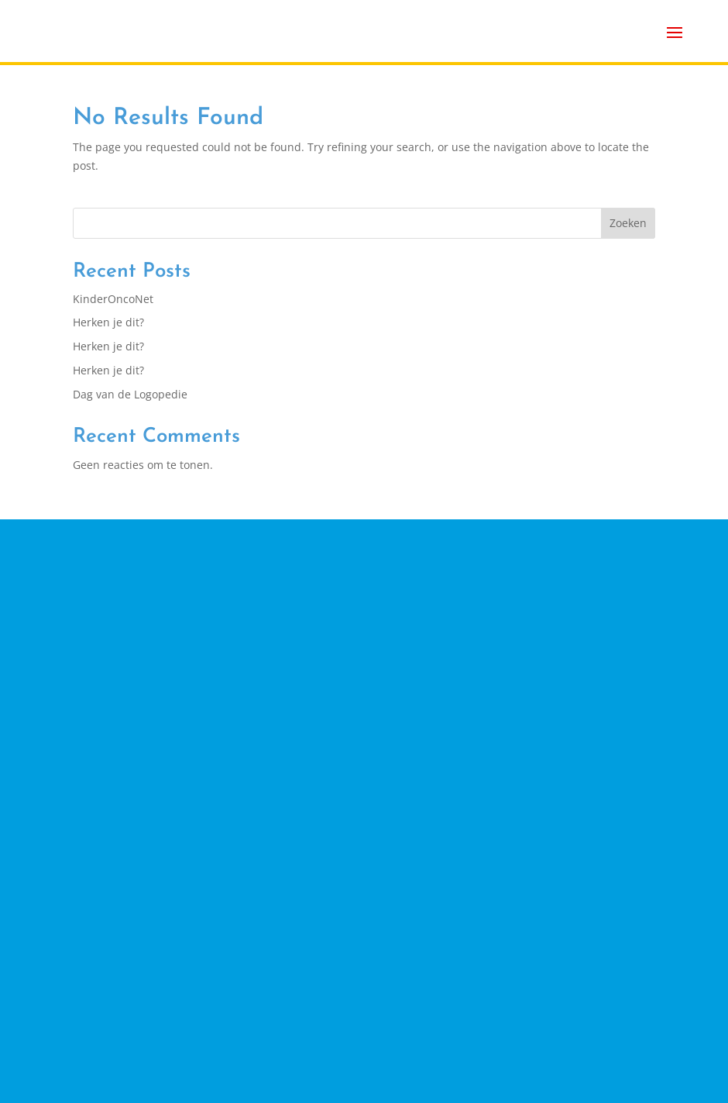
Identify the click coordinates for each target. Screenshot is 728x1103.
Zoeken (628, 222)
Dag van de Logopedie (130, 394)
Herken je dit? (108, 322)
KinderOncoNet (113, 298)
